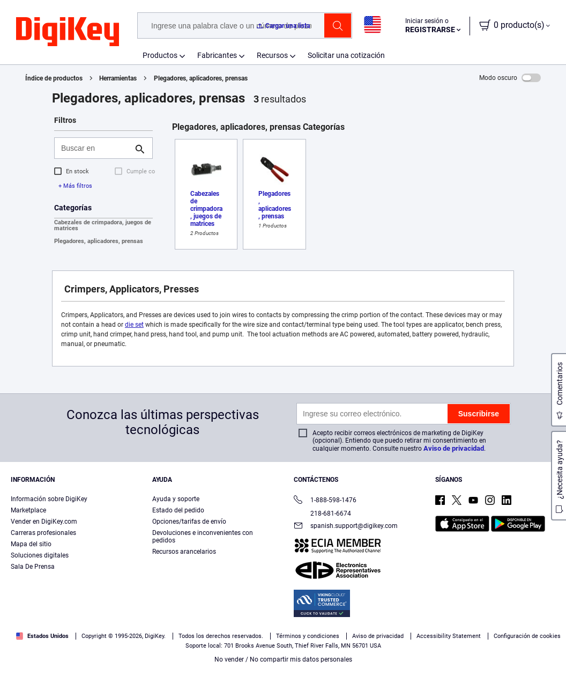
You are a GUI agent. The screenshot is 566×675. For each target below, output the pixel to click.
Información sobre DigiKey (49, 499)
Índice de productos (54, 78)
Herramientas (118, 78)
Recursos (272, 55)
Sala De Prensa (33, 566)
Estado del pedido (178, 510)
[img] (67, 32)
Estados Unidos (42, 636)
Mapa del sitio (31, 544)
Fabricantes (217, 55)
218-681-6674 (322, 513)
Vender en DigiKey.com (44, 521)
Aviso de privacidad (453, 448)
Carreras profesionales (43, 533)
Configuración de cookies (527, 636)
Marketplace (28, 510)
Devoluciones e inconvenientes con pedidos (202, 536)
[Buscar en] (95, 148)
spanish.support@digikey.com (346, 527)
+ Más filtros (75, 185)
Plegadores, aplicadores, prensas (201, 78)
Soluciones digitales (40, 555)
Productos (160, 55)
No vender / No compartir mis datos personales (283, 659)
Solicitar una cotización (346, 55)
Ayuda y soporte (175, 499)
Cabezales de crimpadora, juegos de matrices (102, 225)
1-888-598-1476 (325, 501)
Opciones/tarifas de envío (189, 521)
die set (134, 324)
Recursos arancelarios (184, 551)
